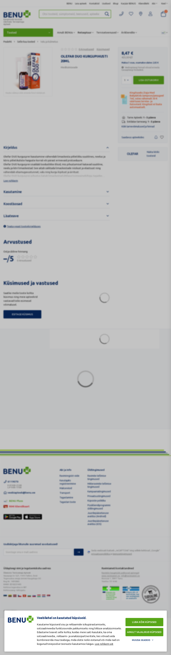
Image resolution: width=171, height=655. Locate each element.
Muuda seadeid (141, 640)
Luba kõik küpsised (144, 622)
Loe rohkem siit (104, 643)
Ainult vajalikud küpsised (144, 632)
